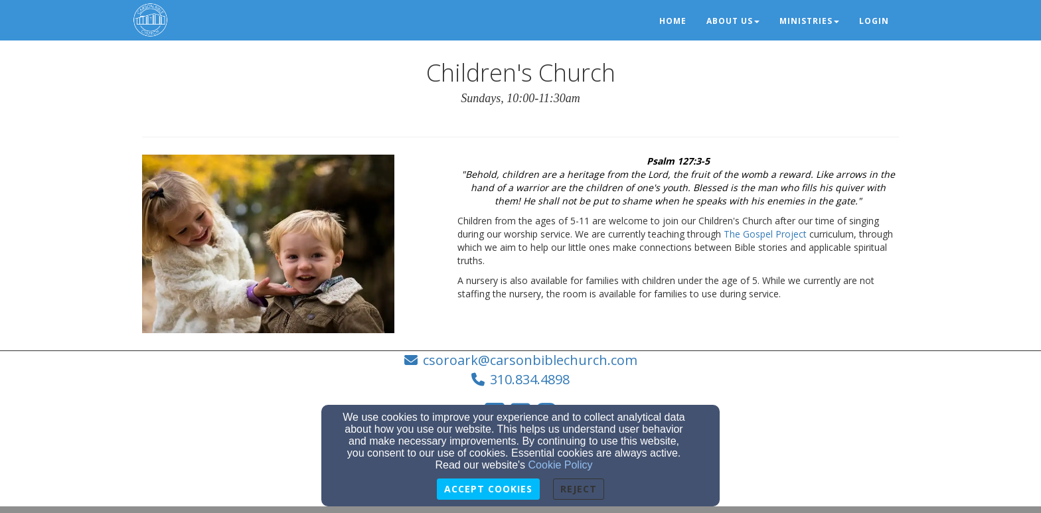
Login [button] (874, 21)
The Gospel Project (765, 234)
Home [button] (672, 21)
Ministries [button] (809, 21)
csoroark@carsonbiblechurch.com (530, 360)
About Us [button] (733, 21)
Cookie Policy (560, 465)
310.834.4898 (530, 379)
